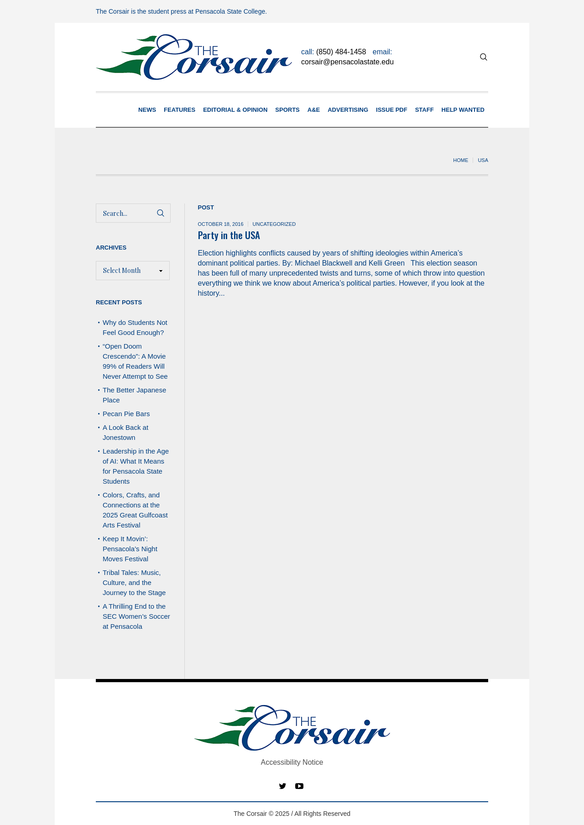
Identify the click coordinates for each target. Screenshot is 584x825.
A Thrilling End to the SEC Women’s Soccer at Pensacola (136, 616)
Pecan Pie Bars (127, 414)
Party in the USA (229, 235)
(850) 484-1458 (341, 52)
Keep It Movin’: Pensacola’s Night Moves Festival (130, 549)
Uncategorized (274, 224)
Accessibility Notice (292, 762)
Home (460, 160)
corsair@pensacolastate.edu (347, 62)
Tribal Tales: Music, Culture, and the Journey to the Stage (134, 582)
